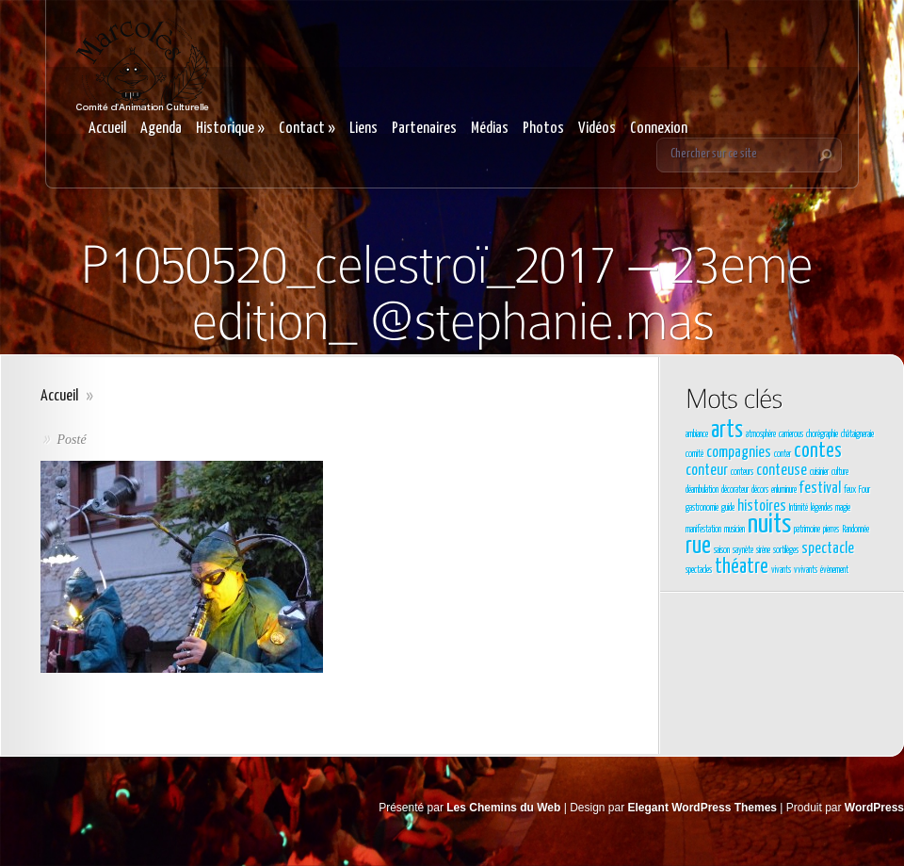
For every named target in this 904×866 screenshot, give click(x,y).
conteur (707, 471)
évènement (834, 570)
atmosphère (761, 434)
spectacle (827, 549)
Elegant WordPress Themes (703, 807)
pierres (831, 529)
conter (782, 454)
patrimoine (807, 529)
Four (864, 490)
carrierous (791, 434)
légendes (821, 508)
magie (842, 508)
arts (727, 430)
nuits (769, 525)
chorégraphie (822, 434)
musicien (734, 529)
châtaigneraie (857, 434)
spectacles (699, 570)
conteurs (742, 472)
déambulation (702, 490)
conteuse (781, 471)
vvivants (805, 570)
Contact (307, 129)
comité (694, 454)
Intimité (798, 508)
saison (722, 550)
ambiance (697, 434)
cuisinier (819, 472)
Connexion (658, 129)
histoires (761, 506)
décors (759, 490)
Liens (363, 129)
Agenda (161, 129)
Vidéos (597, 129)
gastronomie (702, 508)
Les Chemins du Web (503, 807)
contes (818, 451)
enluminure (784, 490)
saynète (743, 550)
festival (820, 489)
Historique (230, 129)
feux (850, 490)
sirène (763, 550)
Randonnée (855, 529)
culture (839, 472)
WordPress (874, 807)
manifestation (703, 529)
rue (698, 546)
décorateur (735, 490)
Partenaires (424, 129)
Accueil (107, 129)
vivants (781, 570)
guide (727, 508)
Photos (543, 129)
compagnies (738, 453)
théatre (741, 567)
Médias (489, 129)
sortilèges (786, 550)
